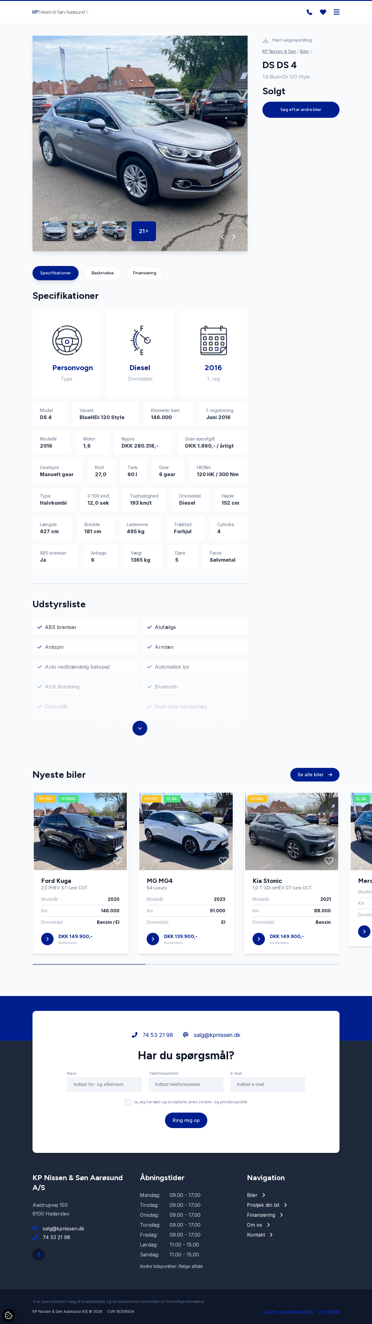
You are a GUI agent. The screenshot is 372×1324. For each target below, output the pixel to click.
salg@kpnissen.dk (211, 1035)
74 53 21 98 (152, 1035)
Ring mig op (186, 1121)
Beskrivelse (102, 273)
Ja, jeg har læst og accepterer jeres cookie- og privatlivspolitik (190, 1102)
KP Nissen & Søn (279, 51)
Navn (71, 1074)
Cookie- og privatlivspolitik (288, 1311)
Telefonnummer (163, 1074)
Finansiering (144, 273)
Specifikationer (55, 273)
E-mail (236, 1074)
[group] (140, 143)
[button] (222, 236)
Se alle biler (315, 775)
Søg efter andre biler (300, 109)
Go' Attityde (329, 1311)
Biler (304, 51)
